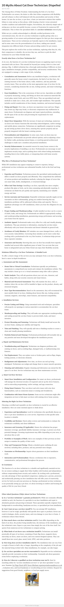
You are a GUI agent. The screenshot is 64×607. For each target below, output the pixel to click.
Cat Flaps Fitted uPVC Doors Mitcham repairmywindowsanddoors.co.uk (37, 565)
